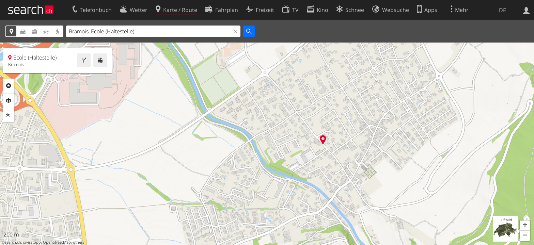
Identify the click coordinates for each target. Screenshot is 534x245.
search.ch (13, 242)
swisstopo (32, 242)
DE (502, 10)
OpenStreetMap (57, 242)
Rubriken (8, 86)
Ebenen (8, 101)
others (78, 242)
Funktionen (8, 115)
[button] (525, 225)
